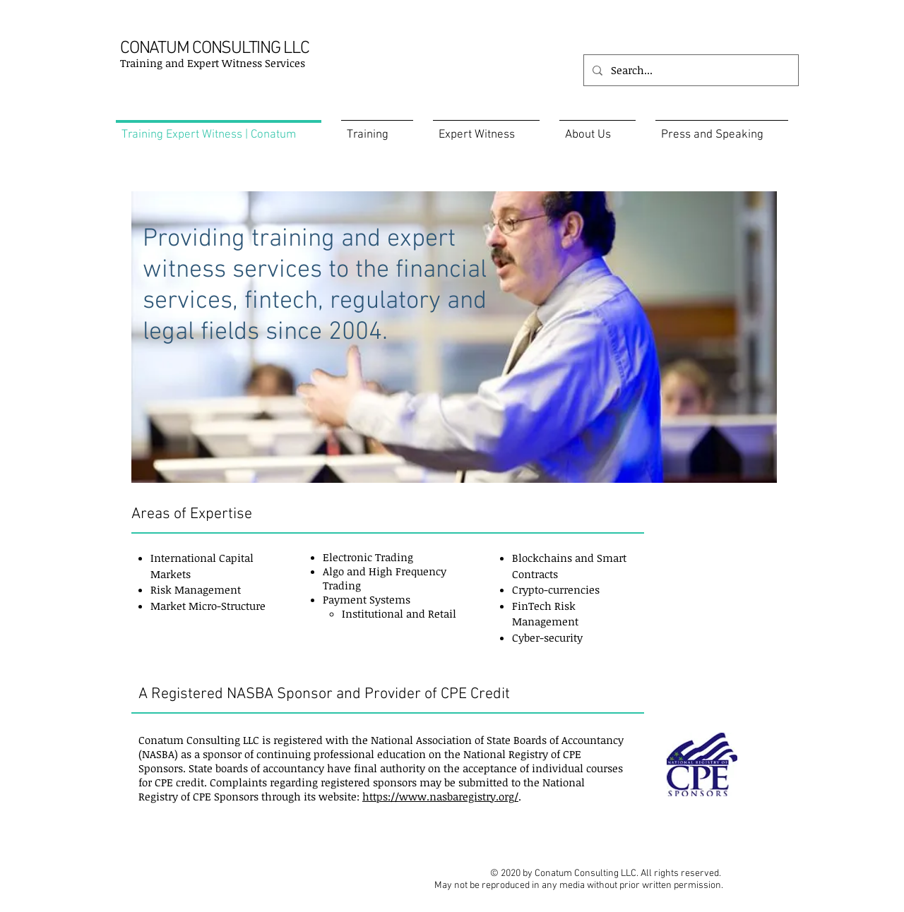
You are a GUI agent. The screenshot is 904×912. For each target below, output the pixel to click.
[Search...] (689, 70)
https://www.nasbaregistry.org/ (440, 796)
